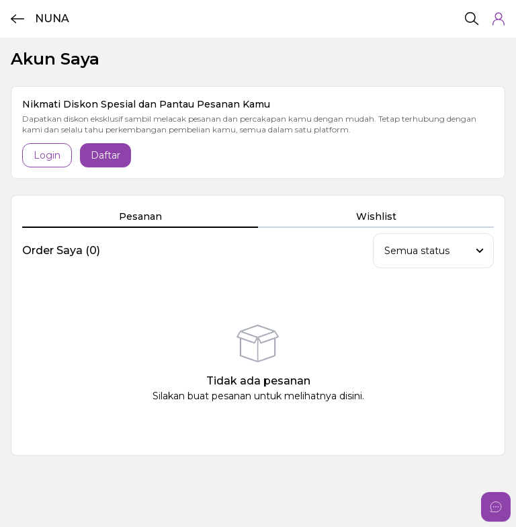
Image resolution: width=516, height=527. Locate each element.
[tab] (140, 217)
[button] (498, 19)
